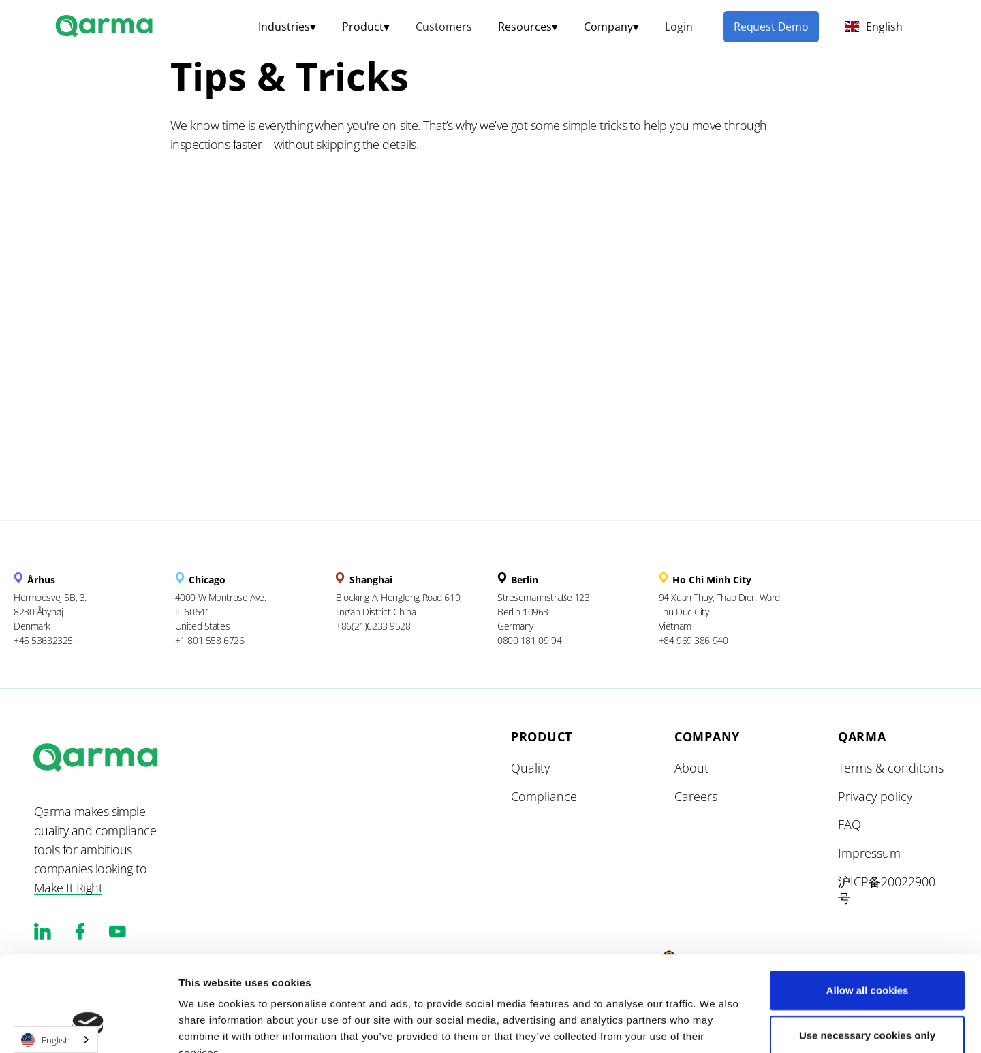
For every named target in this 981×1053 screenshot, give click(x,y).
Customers (444, 26)
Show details (700, 1026)
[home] (105, 24)
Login (679, 26)
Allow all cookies (867, 908)
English (45, 1040)
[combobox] (56, 1039)
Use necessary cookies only (867, 953)
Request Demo (771, 26)
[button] (286, 26)
